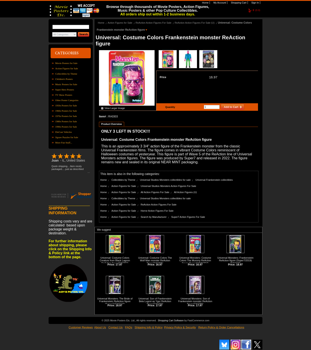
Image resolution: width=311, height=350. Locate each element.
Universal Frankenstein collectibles (214, 180)
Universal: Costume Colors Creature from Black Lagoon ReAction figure (115, 260)
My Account (219, 2)
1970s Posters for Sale (66, 116)
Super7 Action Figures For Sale (188, 217)
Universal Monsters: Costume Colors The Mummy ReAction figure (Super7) (195, 260)
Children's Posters (64, 79)
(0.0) (256, 10)
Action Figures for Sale (66, 68)
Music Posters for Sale (66, 84)
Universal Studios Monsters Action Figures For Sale (168, 186)
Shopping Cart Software (171, 320)
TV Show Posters (63, 95)
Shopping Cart (238, 2)
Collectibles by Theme (66, 73)
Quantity (169, 107)
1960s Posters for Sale (66, 110)
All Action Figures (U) (185, 192)
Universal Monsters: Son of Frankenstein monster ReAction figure (195, 301)
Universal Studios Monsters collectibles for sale (165, 180)
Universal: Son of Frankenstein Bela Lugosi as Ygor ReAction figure (155, 301)
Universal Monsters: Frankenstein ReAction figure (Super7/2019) (235, 259)
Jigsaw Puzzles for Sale (66, 137)
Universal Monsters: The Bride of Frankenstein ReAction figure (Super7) (115, 301)
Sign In (255, 2)
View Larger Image (114, 108)
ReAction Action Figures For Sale (153, 22)
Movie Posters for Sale (66, 63)
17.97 (119, 264)
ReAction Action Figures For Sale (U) (194, 22)
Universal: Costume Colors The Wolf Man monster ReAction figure (155, 260)
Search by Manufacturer (154, 217)
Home (205, 2)
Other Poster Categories (66, 100)
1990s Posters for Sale (66, 126)
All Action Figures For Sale (155, 192)
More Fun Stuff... (63, 142)
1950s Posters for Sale (66, 105)
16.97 (213, 77)
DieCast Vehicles (63, 132)
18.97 (239, 264)
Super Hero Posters (64, 89)
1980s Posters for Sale (66, 121)
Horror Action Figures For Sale (157, 210)
